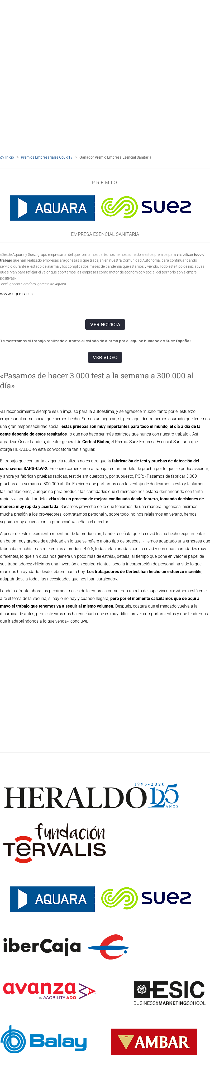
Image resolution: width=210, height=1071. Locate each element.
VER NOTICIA (105, 324)
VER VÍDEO (105, 357)
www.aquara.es (16, 293)
